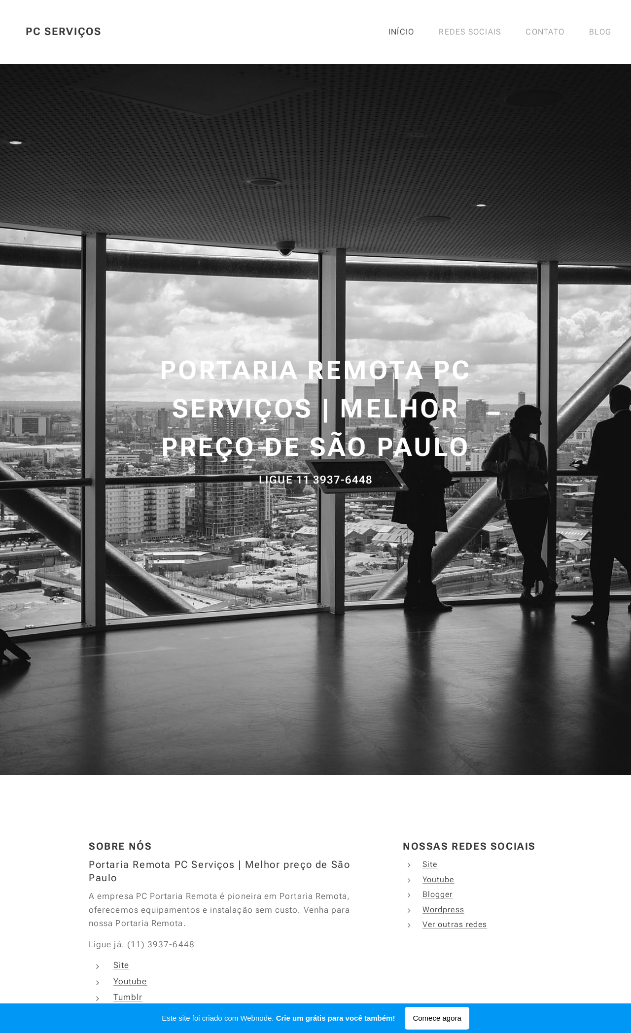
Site (121, 965)
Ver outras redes (454, 924)
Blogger (437, 894)
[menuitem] (405, 32)
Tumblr (127, 997)
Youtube (130, 981)
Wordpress (443, 909)
